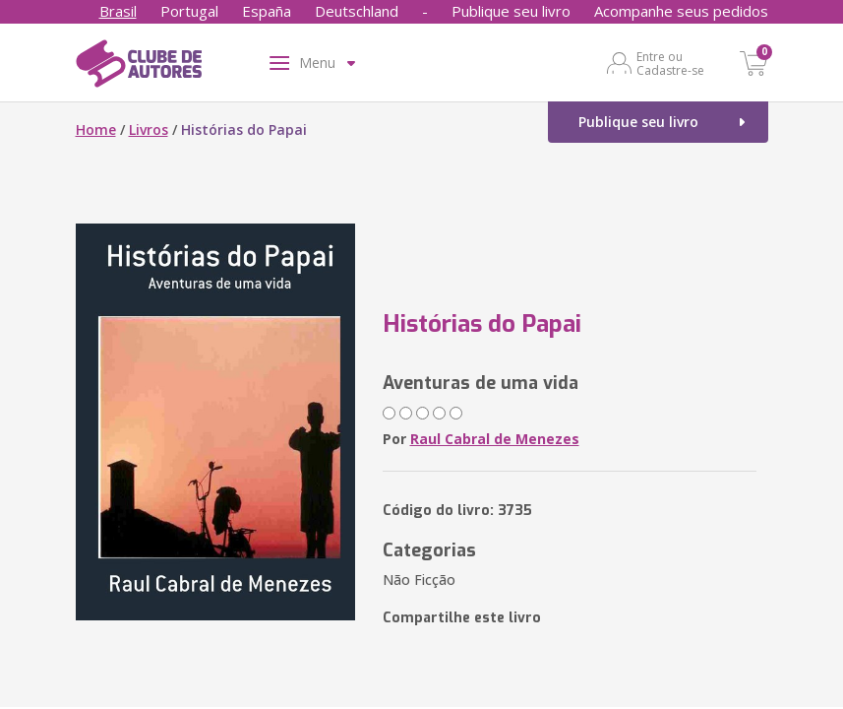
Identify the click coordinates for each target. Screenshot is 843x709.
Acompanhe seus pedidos (681, 11)
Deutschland (356, 11)
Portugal (189, 11)
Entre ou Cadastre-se (670, 63)
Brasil (118, 11)
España (266, 11)
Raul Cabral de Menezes (494, 438)
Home (96, 129)
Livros (148, 129)
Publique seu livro (511, 11)
